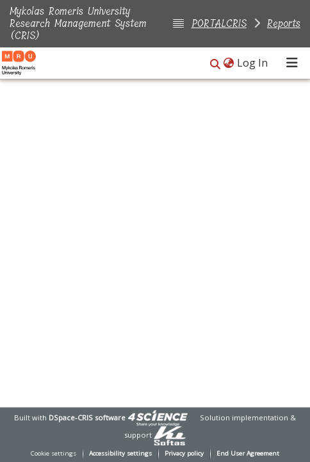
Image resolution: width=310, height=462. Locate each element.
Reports (283, 23)
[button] (215, 64)
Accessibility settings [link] (120, 453)
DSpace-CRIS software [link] (87, 417)
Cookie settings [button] (53, 453)
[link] (157, 417)
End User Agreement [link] (247, 453)
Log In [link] (253, 63)
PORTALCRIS (219, 23)
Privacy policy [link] (184, 453)
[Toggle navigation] (292, 63)
